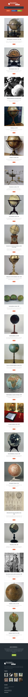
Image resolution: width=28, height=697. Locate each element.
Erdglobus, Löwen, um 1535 (14, 603)
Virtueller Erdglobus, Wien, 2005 (14, 424)
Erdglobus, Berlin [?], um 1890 (14, 633)
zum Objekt (14, 44)
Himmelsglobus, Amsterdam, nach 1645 (14, 39)
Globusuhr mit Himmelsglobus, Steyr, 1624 (14, 276)
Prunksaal (20, 11)
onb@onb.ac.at (6, 687)
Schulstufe (9, 11)
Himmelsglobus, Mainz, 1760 (14, 68)
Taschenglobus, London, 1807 (14, 306)
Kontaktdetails (6, 692)
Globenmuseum (14, 11)
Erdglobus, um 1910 (14, 127)
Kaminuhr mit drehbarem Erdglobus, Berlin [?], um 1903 (14, 246)
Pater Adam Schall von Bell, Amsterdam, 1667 (14, 574)
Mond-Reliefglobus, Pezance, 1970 (14, 453)
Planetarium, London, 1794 (14, 186)
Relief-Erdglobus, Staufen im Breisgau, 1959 (14, 394)
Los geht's (14, 655)
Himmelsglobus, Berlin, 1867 (14, 216)
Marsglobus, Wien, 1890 (14, 544)
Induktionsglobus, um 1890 (14, 335)
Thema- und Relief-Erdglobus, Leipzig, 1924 (14, 365)
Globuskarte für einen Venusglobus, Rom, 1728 (14, 513)
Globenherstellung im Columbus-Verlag (14, 98)
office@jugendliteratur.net (8, 690)
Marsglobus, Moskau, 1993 (14, 483)
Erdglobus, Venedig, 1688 (14, 157)
